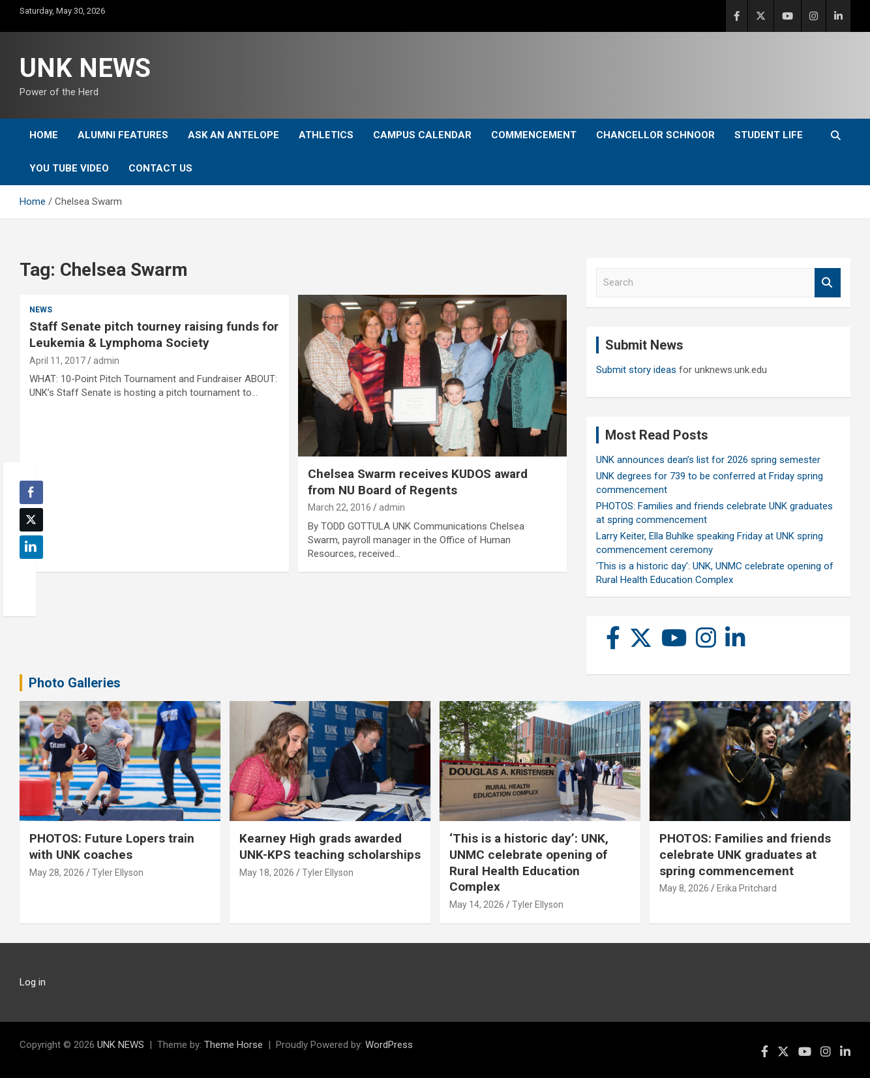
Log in (33, 982)
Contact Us (160, 168)
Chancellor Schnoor (655, 135)
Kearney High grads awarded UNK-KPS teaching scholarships (330, 846)
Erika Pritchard (747, 888)
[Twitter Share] (31, 520)
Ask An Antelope (233, 135)
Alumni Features (123, 135)
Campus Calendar (422, 135)
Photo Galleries (75, 683)
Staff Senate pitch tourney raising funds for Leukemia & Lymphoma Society (153, 334)
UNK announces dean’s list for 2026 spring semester (708, 460)
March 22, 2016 (339, 507)
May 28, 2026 (56, 872)
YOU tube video (69, 168)
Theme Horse (233, 1045)
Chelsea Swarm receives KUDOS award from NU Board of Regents (418, 482)
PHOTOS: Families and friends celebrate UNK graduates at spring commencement (745, 854)
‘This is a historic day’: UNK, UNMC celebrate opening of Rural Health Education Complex (528, 862)
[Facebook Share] (31, 492)
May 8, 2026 (684, 888)
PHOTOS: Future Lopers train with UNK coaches (111, 846)
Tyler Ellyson (117, 872)
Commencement (534, 135)
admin (106, 360)
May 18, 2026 (266, 872)
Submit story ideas (636, 370)
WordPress (389, 1045)
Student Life (768, 135)
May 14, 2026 (476, 904)
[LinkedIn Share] (31, 547)
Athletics (326, 135)
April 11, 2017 (57, 360)
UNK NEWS (85, 68)
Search (828, 282)
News (40, 309)
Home (43, 135)
